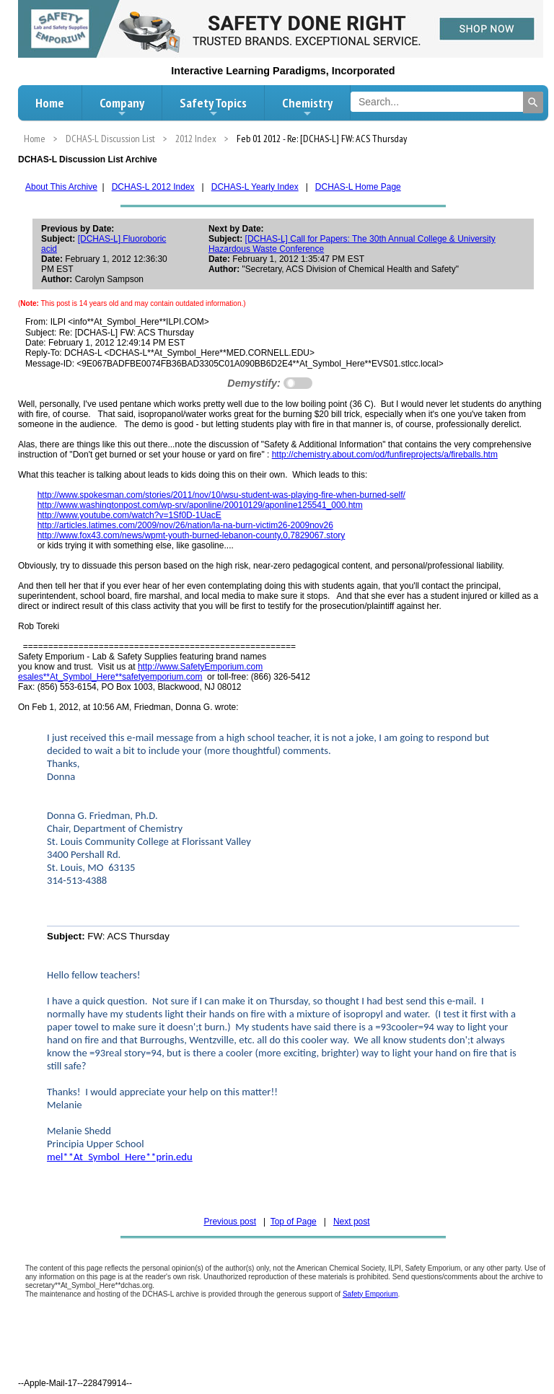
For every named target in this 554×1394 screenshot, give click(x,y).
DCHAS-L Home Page (358, 187)
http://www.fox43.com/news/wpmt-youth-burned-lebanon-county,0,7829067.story (192, 535)
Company (122, 107)
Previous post (229, 1222)
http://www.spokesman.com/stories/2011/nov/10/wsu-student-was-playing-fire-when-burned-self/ (221, 495)
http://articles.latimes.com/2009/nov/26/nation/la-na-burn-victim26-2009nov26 (185, 525)
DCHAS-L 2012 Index (153, 187)
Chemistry (307, 107)
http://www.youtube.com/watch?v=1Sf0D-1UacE (129, 515)
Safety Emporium (370, 1294)
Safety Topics (213, 107)
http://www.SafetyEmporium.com (200, 667)
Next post (351, 1222)
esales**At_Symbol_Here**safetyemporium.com (110, 677)
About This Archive (61, 187)
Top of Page (294, 1222)
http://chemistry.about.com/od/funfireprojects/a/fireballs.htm (385, 455)
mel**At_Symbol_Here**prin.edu (120, 1156)
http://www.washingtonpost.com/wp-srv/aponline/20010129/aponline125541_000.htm (200, 505)
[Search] (533, 102)
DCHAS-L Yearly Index (255, 187)
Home (49, 103)
